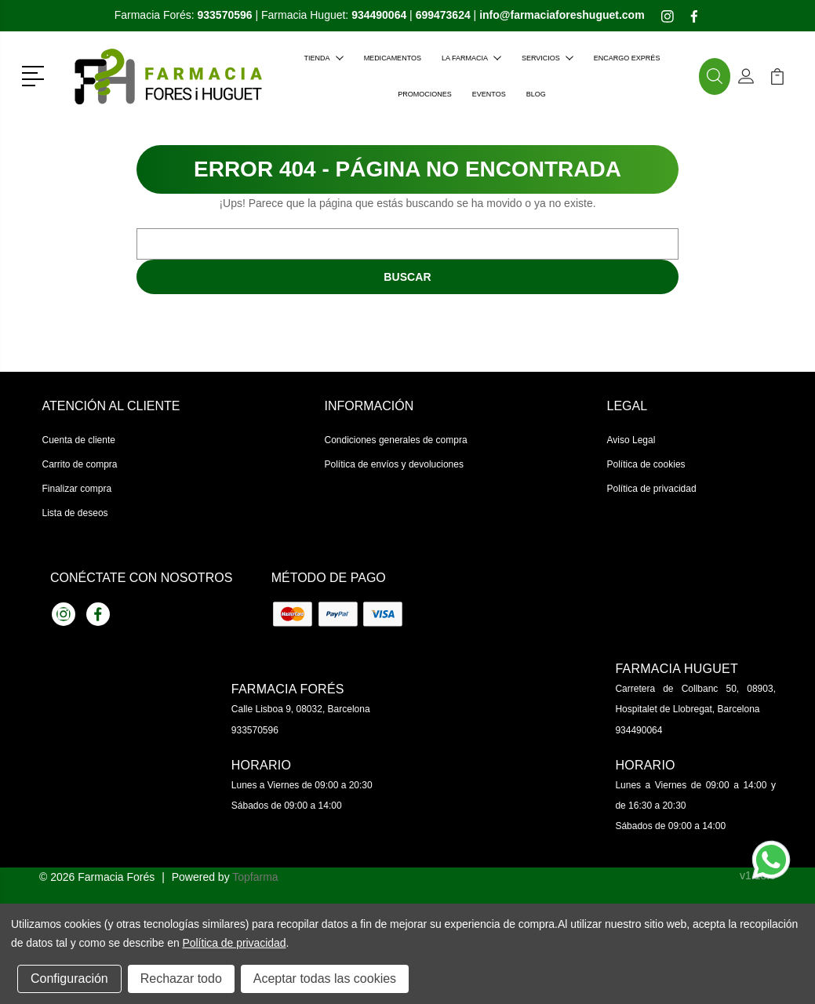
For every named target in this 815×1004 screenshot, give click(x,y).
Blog (536, 94)
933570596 (254, 730)
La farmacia (471, 58)
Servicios (547, 58)
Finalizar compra (77, 488)
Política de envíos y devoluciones (394, 464)
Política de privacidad (652, 488)
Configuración (69, 978)
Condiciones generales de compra (396, 440)
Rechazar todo (181, 978)
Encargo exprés (627, 58)
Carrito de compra (80, 464)
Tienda (324, 58)
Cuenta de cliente (78, 440)
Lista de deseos (75, 512)
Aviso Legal (631, 440)
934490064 (638, 730)
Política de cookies (646, 464)
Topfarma (255, 877)
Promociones (425, 94)
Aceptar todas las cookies (324, 978)
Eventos (489, 94)
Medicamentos (392, 58)
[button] (35, 74)
